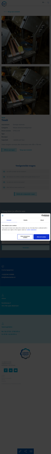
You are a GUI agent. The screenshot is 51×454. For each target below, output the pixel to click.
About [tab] (42, 220)
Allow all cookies (41, 236)
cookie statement (31, 229)
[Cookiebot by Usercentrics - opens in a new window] (42, 215)
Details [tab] (25, 220)
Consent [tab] (9, 220)
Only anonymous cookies (25, 237)
